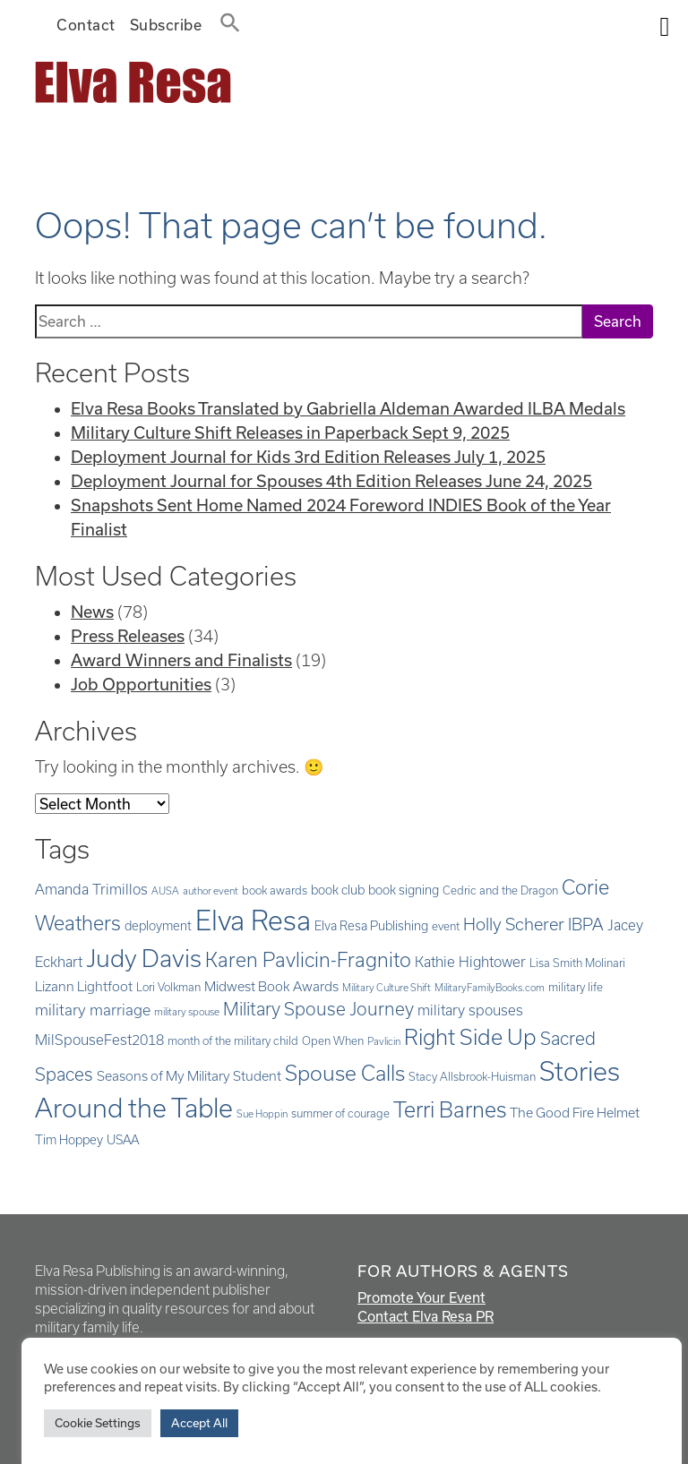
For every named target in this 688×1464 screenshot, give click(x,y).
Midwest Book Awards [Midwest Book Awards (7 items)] (271, 986)
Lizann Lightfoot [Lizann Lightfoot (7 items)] (84, 986)
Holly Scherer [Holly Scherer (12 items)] (513, 924)
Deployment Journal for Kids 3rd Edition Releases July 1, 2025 (308, 457)
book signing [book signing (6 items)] (403, 890)
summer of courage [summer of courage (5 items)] (340, 1113)
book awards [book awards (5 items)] (274, 890)
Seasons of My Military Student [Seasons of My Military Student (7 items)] (189, 1075)
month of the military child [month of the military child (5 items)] (233, 1040)
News (92, 611)
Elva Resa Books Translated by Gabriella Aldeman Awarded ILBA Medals (348, 408)
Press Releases (128, 636)
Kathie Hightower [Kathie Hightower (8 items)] (470, 962)
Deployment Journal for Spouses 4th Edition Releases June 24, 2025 (331, 481)
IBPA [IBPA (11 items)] (586, 924)
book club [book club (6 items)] (338, 890)
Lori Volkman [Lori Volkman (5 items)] (168, 986)
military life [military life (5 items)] (575, 986)
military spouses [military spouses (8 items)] (470, 1010)
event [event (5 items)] (446, 926)
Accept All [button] (199, 1423)
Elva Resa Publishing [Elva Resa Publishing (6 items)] (371, 926)
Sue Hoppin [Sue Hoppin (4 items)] (262, 1114)
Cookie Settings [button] (98, 1423)
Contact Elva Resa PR (425, 1316)
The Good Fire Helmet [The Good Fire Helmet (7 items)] (575, 1112)
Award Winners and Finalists (181, 660)
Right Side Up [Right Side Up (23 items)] (470, 1037)
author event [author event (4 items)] (210, 891)
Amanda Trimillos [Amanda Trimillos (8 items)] (91, 889)
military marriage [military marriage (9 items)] (92, 1010)
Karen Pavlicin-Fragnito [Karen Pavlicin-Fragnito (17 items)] (308, 960)
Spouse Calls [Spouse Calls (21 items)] (345, 1073)
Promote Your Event (421, 1297)
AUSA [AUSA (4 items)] (165, 891)
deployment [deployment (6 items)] (158, 926)
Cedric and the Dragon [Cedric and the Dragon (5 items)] (500, 890)
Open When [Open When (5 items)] (333, 1040)
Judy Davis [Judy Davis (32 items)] (144, 958)
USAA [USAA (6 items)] (123, 1140)
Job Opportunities (141, 684)
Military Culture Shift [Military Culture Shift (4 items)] (386, 987)
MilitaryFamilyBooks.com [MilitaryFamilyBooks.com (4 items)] (489, 987)
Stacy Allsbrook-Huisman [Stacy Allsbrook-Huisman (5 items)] (472, 1076)
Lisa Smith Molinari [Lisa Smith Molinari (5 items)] (577, 962)
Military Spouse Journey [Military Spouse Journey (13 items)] (318, 1009)
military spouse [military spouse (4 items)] (186, 1011)
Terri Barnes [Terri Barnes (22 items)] (449, 1110)
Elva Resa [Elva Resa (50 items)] (253, 920)
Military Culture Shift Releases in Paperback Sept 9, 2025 (290, 432)
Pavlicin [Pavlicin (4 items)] (383, 1041)
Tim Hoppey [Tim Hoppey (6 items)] (69, 1140)
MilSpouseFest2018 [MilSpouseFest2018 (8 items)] (99, 1040)
